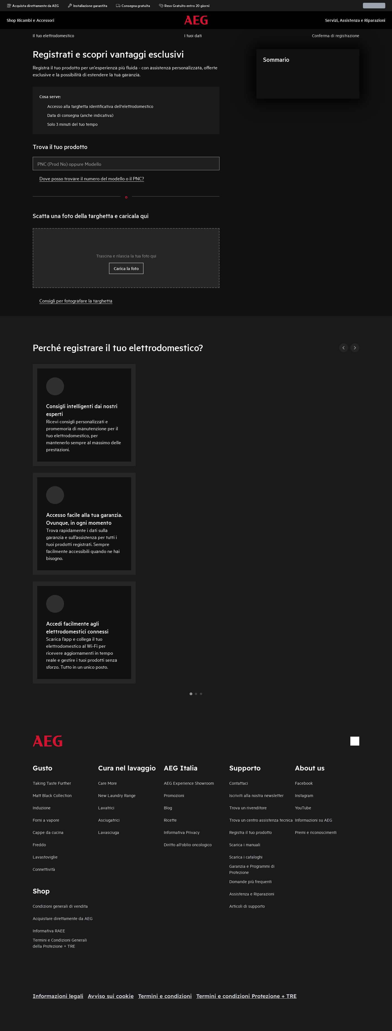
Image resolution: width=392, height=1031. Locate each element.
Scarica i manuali (244, 844)
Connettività (44, 869)
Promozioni (174, 795)
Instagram (304, 795)
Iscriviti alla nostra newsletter (256, 795)
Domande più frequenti (250, 881)
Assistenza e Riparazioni (251, 893)
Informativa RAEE (49, 930)
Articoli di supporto (247, 906)
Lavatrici (106, 807)
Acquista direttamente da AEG (33, 5)
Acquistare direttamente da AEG (63, 918)
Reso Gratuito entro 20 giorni (184, 5)
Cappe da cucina (48, 832)
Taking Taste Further (52, 783)
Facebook (304, 783)
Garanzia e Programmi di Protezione (252, 869)
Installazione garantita (87, 5)
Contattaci (238, 783)
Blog (168, 807)
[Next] (354, 347)
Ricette (170, 819)
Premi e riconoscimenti (316, 832)
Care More (107, 783)
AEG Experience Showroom (189, 783)
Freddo (39, 844)
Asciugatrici (109, 819)
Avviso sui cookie (111, 996)
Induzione (42, 807)
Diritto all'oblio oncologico (188, 844)
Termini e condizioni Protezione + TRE (246, 996)
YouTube (303, 807)
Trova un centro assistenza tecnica (261, 819)
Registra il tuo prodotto (250, 832)
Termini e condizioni (165, 996)
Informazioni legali (58, 996)
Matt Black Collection (52, 795)
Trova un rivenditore (248, 807)
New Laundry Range (117, 795)
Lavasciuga (108, 832)
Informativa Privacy (182, 832)
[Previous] (343, 347)
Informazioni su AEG (313, 819)
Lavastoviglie (45, 856)
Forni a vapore (46, 819)
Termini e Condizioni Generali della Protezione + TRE (60, 943)
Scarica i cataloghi (246, 856)
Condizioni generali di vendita (60, 906)
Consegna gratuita (133, 5)
